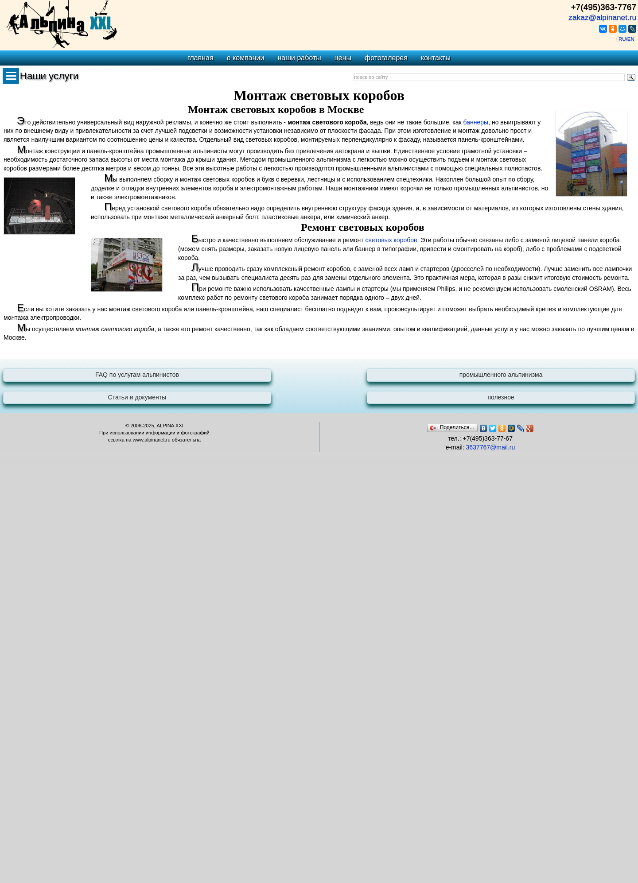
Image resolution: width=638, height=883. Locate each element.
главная (200, 58)
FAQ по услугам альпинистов (137, 374)
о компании (246, 58)
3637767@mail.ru (490, 447)
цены (343, 58)
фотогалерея (386, 58)
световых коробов (391, 240)
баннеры (476, 122)
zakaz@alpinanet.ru (602, 17)
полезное (500, 397)
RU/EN (626, 39)
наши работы (299, 58)
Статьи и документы (137, 397)
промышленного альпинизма (501, 374)
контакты (436, 58)
